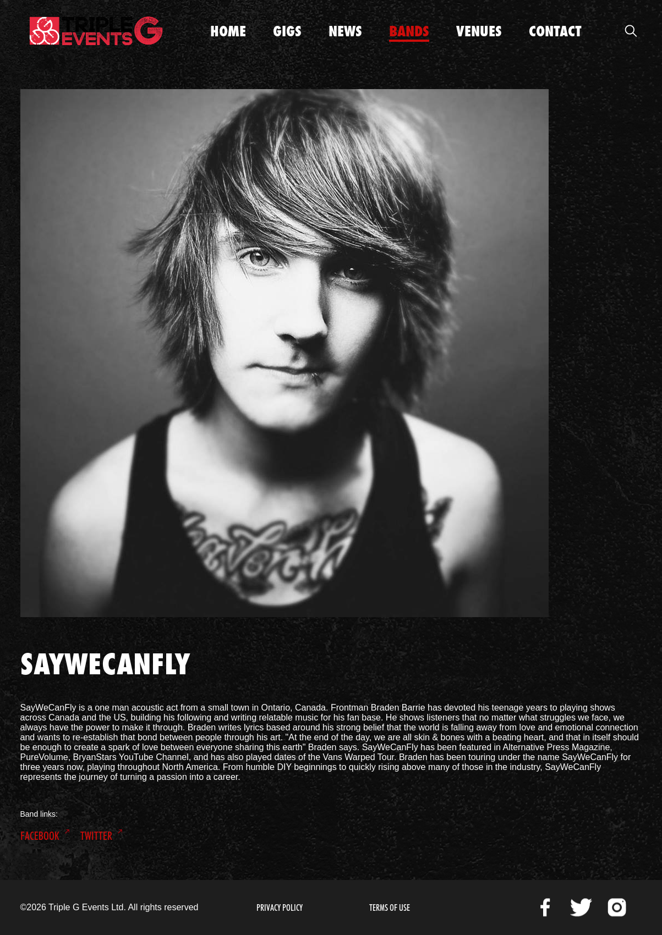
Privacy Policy (279, 908)
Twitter (96, 836)
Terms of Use (389, 908)
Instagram (617, 908)
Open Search (631, 31)
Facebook (39, 836)
